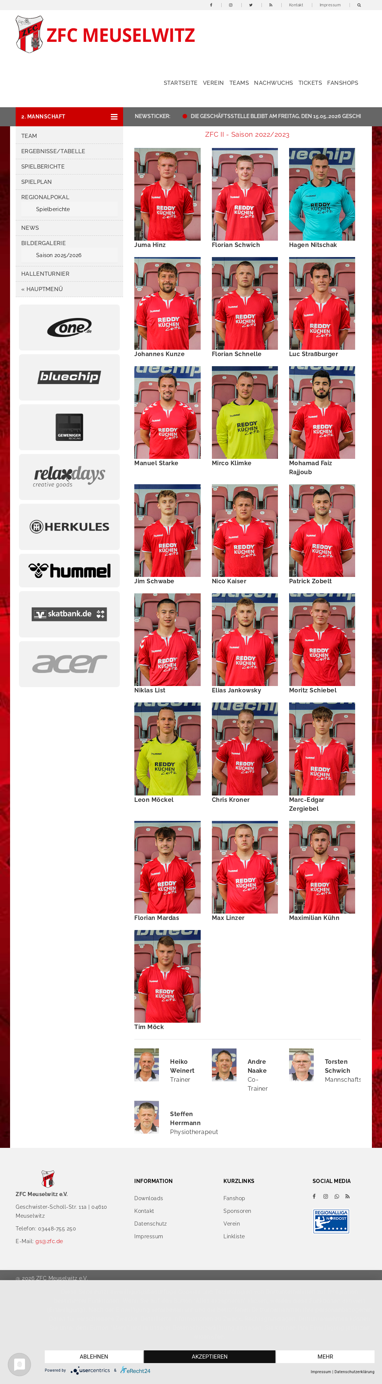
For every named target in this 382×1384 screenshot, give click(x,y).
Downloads (148, 1198)
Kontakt (296, 5)
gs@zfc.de (49, 1241)
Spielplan (36, 182)
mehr (325, 1356)
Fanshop (234, 1198)
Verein (213, 83)
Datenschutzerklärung (355, 1372)
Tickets (310, 83)
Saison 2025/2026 (58, 255)
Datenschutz (150, 1224)
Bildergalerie (43, 243)
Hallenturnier (45, 274)
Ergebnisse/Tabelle (53, 151)
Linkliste (234, 1236)
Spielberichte (43, 166)
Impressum (330, 5)
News (30, 228)
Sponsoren (237, 1211)
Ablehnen (94, 1356)
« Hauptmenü (42, 289)
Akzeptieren (210, 1356)
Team (29, 136)
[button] (69, 117)
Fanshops (342, 83)
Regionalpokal (45, 197)
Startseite (181, 83)
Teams (239, 83)
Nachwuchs (273, 83)
